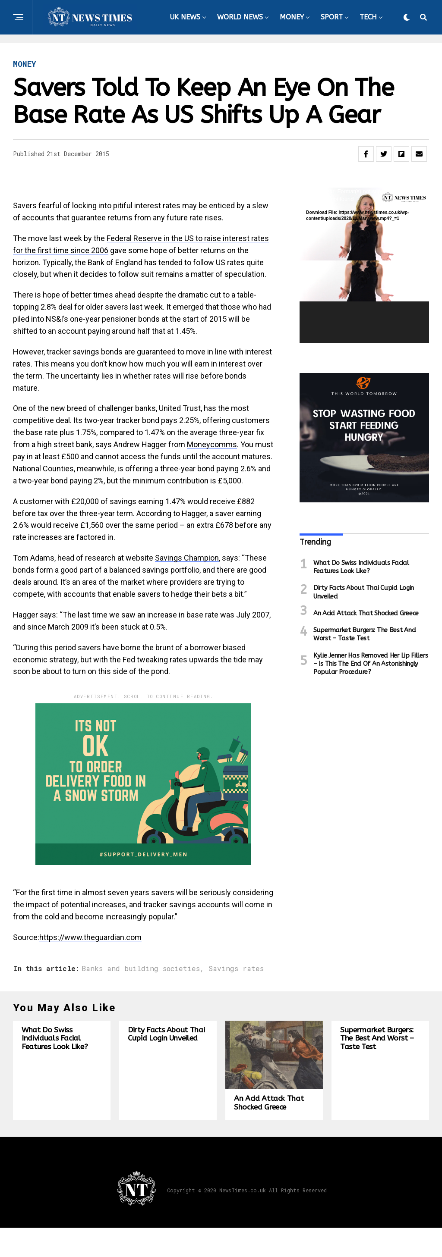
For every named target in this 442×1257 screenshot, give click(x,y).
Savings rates (236, 968)
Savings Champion (187, 557)
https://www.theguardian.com (90, 937)
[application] (364, 265)
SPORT (332, 17)
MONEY (292, 17)
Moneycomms (212, 444)
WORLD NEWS (240, 17)
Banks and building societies (141, 968)
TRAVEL (296, 52)
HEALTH (254, 52)
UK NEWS (185, 17)
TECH (368, 17)
